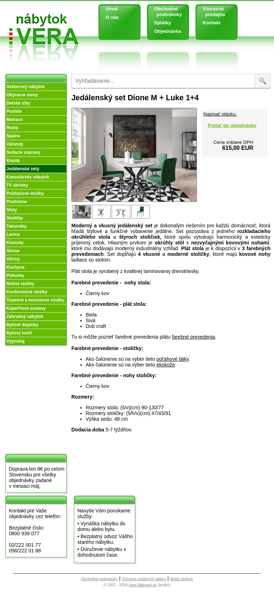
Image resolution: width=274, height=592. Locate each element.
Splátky (162, 22)
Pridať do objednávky (232, 125)
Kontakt (211, 22)
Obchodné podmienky (165, 11)
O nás (112, 17)
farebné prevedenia (193, 337)
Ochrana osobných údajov (144, 579)
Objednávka (167, 31)
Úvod (111, 8)
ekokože (165, 365)
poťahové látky (172, 359)
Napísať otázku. (220, 114)
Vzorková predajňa (211, 11)
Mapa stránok (181, 579)
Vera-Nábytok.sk (143, 585)
